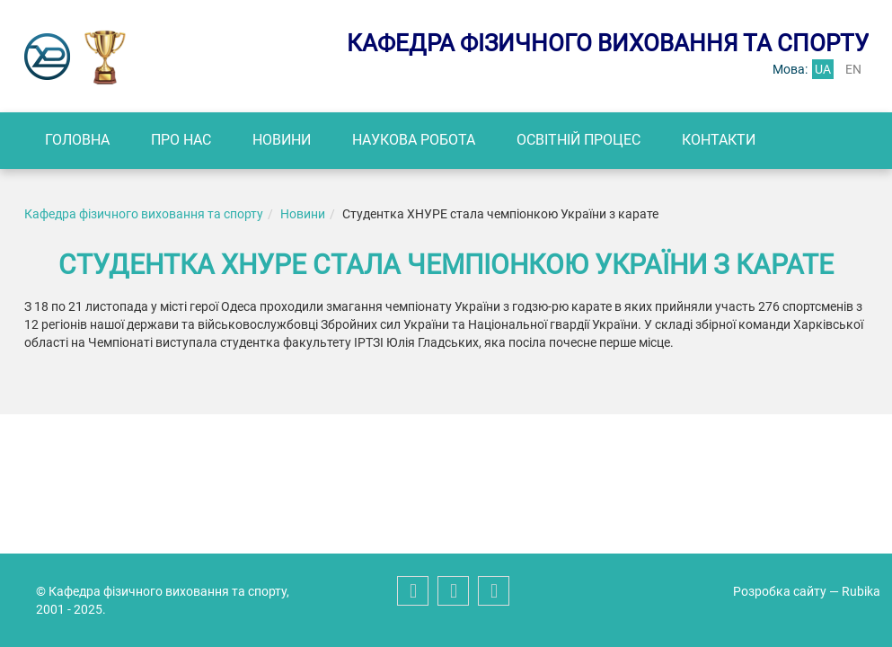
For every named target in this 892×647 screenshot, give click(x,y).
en (853, 69)
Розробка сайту (779, 591)
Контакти (718, 139)
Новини (281, 139)
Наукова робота (413, 139)
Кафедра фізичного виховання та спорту (143, 214)
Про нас (181, 139)
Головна (77, 139)
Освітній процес (578, 139)
